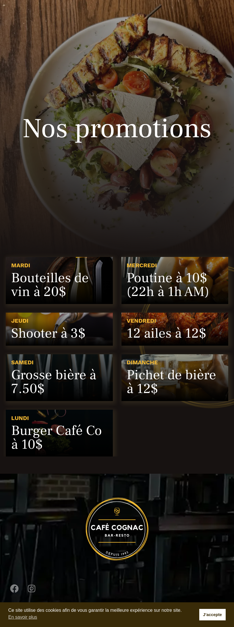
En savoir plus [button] (22, 617)
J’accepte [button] (212, 614)
